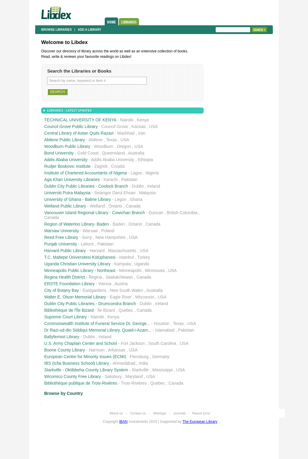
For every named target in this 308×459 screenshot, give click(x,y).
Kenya (143, 119)
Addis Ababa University (66, 159)
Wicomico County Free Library (72, 376)
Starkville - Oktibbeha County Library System (86, 369)
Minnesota (155, 270)
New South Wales (126, 290)
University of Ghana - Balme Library (77, 199)
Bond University (59, 153)
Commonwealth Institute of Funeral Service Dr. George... (97, 323)
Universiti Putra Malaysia (67, 192)
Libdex (56, 12)
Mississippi (162, 369)
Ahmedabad (123, 363)
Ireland (153, 186)
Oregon (124, 146)
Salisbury (113, 376)
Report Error (201, 413)
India (143, 363)
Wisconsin (144, 297)
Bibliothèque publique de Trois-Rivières (80, 383)
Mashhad (126, 133)
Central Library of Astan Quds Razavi (78, 133)
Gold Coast (88, 153)
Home (111, 21)
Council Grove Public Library (70, 126)
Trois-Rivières (134, 383)
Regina (95, 277)
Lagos (136, 172)
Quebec (126, 310)
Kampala (122, 263)
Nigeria (152, 172)
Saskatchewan (119, 277)
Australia (136, 153)
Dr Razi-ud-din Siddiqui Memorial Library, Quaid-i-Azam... (97, 330)
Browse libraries (56, 29)
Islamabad (165, 330)
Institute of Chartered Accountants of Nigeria (85, 172)
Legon (120, 199)
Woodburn (103, 146)
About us (116, 413)
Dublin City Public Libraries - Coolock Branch (86, 186)
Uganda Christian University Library (77, 263)
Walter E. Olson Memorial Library (75, 297)
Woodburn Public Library (67, 146)
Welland (97, 206)
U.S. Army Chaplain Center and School (80, 343)
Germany (161, 356)
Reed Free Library (61, 237)
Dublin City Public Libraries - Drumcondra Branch (90, 303)
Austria (121, 283)
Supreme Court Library (65, 316)
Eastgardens (94, 290)
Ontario (115, 206)
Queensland (113, 153)
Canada (133, 206)
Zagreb (101, 166)
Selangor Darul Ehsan (115, 192)
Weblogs (159, 413)
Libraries (129, 21)
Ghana (136, 199)
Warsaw (90, 230)
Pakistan (129, 179)
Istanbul (126, 257)
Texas (111, 139)
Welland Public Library (65, 206)
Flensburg (139, 356)
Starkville (140, 369)
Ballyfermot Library (61, 336)
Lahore (87, 244)
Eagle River (120, 297)
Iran (141, 133)
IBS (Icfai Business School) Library (76, 363)
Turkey (143, 257)
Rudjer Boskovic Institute (67, 166)
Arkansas (116, 350)
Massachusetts (122, 250)
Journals (179, 413)
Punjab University (60, 244)
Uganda (141, 263)
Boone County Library (64, 350)
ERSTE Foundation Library (69, 283)
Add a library (89, 29)
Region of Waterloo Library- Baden (76, 224)
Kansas (138, 126)
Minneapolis (130, 270)
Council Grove (114, 126)
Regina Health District (64, 277)
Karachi (110, 179)
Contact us (138, 413)
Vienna (104, 283)
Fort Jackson (133, 343)
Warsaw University (61, 230)
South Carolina (162, 343)
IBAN (123, 422)
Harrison (97, 350)
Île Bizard (106, 310)
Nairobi (126, 119)
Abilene (95, 139)
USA (153, 126)
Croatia (118, 166)
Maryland (134, 376)
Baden (119, 224)
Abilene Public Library (64, 139)
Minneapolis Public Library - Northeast (80, 270)
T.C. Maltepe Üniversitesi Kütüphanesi (80, 257)
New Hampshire (110, 237)
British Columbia (182, 212)
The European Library (199, 422)
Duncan (156, 212)
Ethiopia (145, 159)
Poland (108, 230)
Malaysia (147, 192)
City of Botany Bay (61, 290)
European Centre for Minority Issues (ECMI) (85, 356)
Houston (161, 323)
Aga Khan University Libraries (72, 179)
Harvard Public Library (65, 250)
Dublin (138, 186)
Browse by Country (63, 393)
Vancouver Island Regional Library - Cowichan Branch (94, 212)
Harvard (97, 250)
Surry (87, 237)
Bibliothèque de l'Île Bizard (69, 310)
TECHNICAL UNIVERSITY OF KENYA (80, 119)
